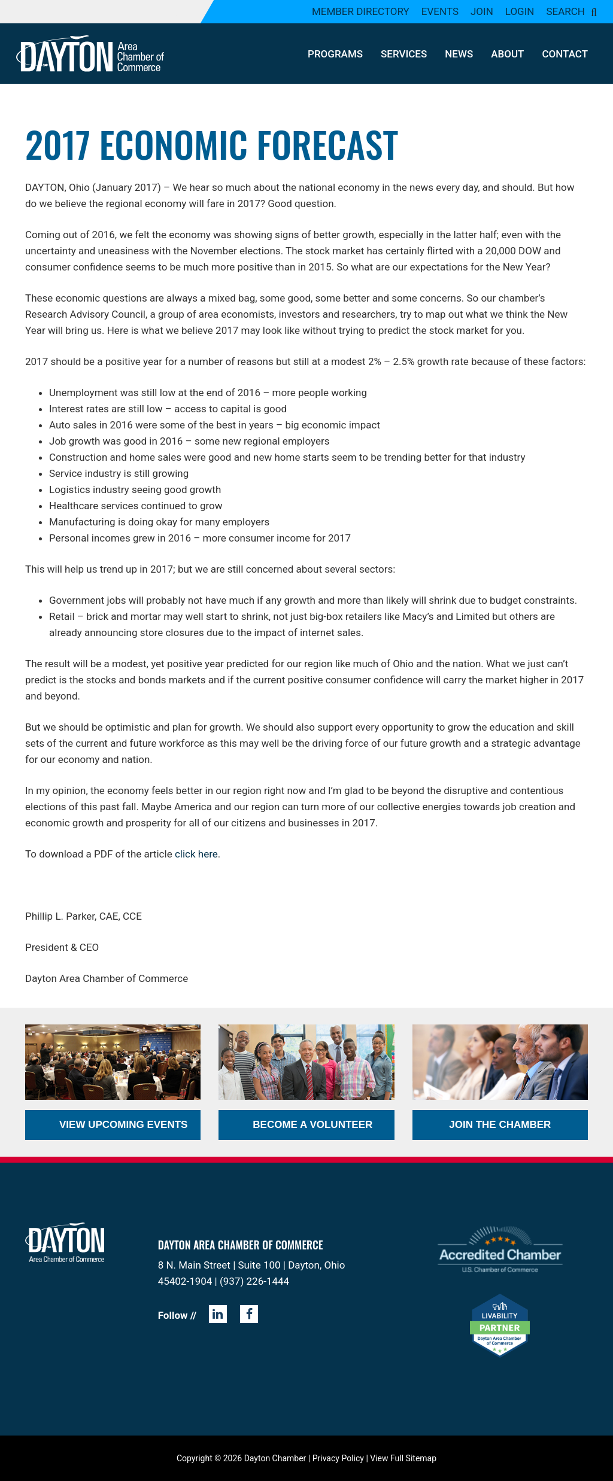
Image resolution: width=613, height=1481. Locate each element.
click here (196, 854)
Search (565, 11)
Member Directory (360, 11)
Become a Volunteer (312, 1124)
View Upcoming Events (123, 1124)
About (507, 54)
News (459, 54)
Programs (335, 54)
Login (520, 11)
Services (404, 54)
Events (440, 11)
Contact (565, 54)
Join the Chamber (500, 1124)
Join (482, 11)
